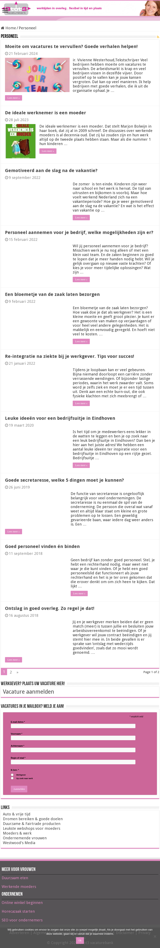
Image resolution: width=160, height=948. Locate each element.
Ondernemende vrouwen (25, 838)
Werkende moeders (19, 886)
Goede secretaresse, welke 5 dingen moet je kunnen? (64, 480)
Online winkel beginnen (22, 902)
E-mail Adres (18, 722)
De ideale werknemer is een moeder (45, 112)
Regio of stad (18, 758)
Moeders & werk (17, 833)
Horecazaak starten (18, 911)
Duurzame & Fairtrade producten (31, 823)
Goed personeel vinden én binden (42, 546)
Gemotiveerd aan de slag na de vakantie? (51, 170)
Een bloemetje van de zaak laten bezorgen (52, 294)
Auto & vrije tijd (16, 814)
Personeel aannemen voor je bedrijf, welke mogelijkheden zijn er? (79, 232)
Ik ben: (15, 770)
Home (8, 28)
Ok (80, 940)
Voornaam (16, 734)
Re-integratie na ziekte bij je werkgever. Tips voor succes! (69, 356)
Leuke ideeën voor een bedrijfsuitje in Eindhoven (60, 418)
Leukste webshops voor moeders (31, 828)
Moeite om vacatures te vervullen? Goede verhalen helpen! (71, 46)
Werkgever (21, 775)
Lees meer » (14, 97)
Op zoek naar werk (24, 778)
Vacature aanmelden (28, 691)
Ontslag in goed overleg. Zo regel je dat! (49, 608)
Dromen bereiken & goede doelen (33, 819)
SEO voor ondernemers (22, 920)
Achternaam (17, 746)
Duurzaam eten (15, 878)
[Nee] (155, 936)
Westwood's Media (19, 843)
